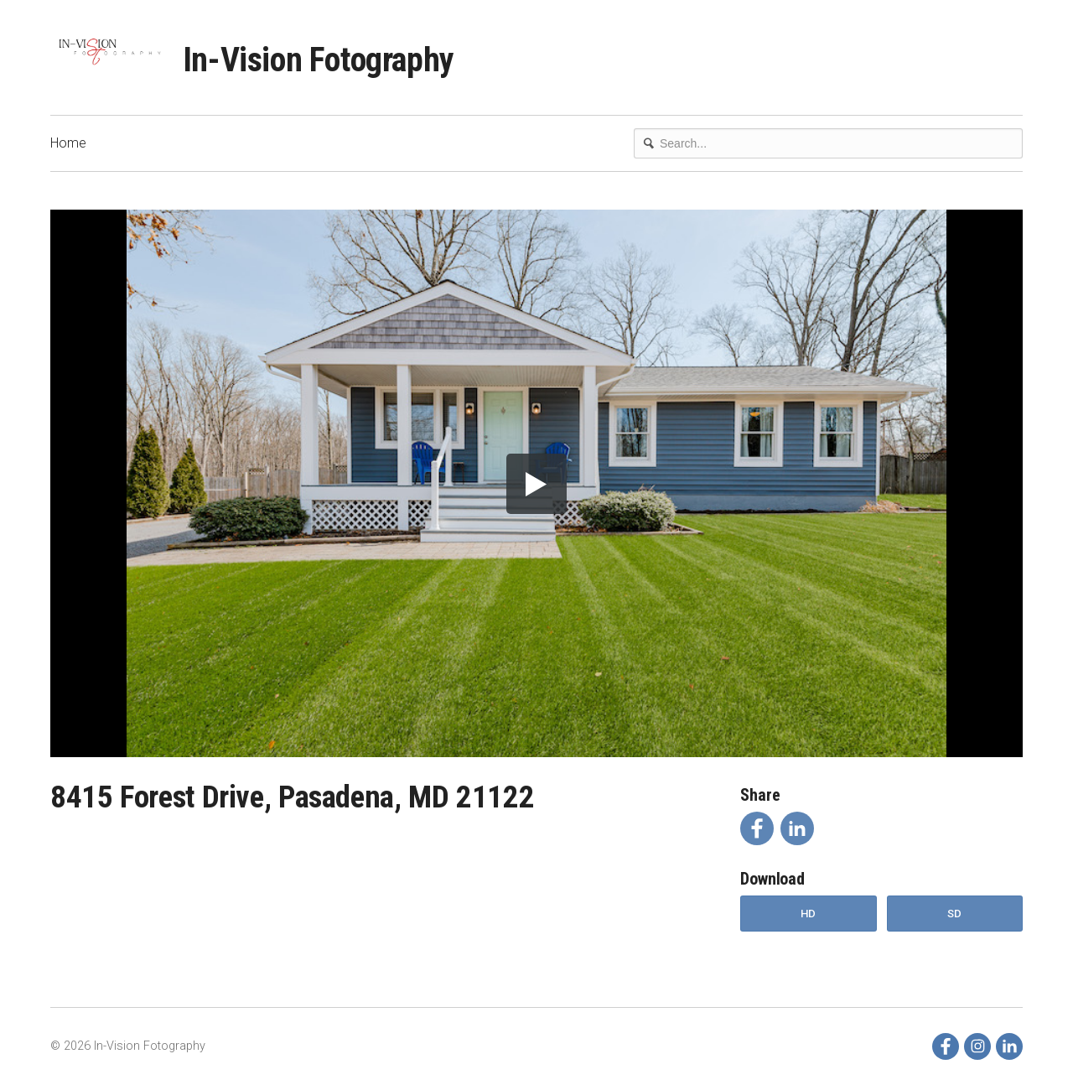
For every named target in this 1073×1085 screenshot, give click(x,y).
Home (68, 143)
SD (954, 913)
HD (808, 913)
